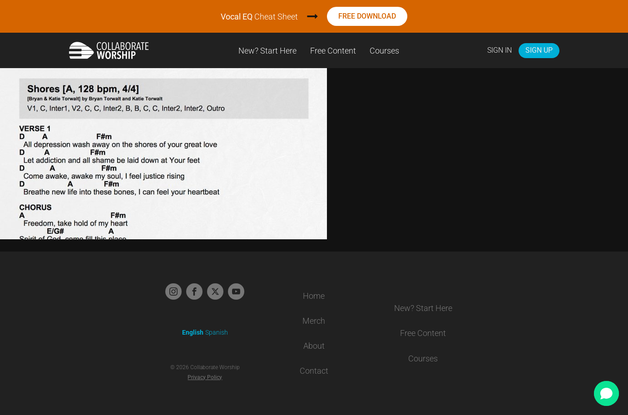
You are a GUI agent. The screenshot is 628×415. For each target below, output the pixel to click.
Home (314, 296)
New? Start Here (267, 50)
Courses (384, 50)
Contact (314, 370)
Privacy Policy (205, 377)
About (314, 346)
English (192, 332)
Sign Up (539, 50)
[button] (606, 393)
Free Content (333, 50)
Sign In (499, 50)
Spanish (216, 332)
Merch (313, 321)
